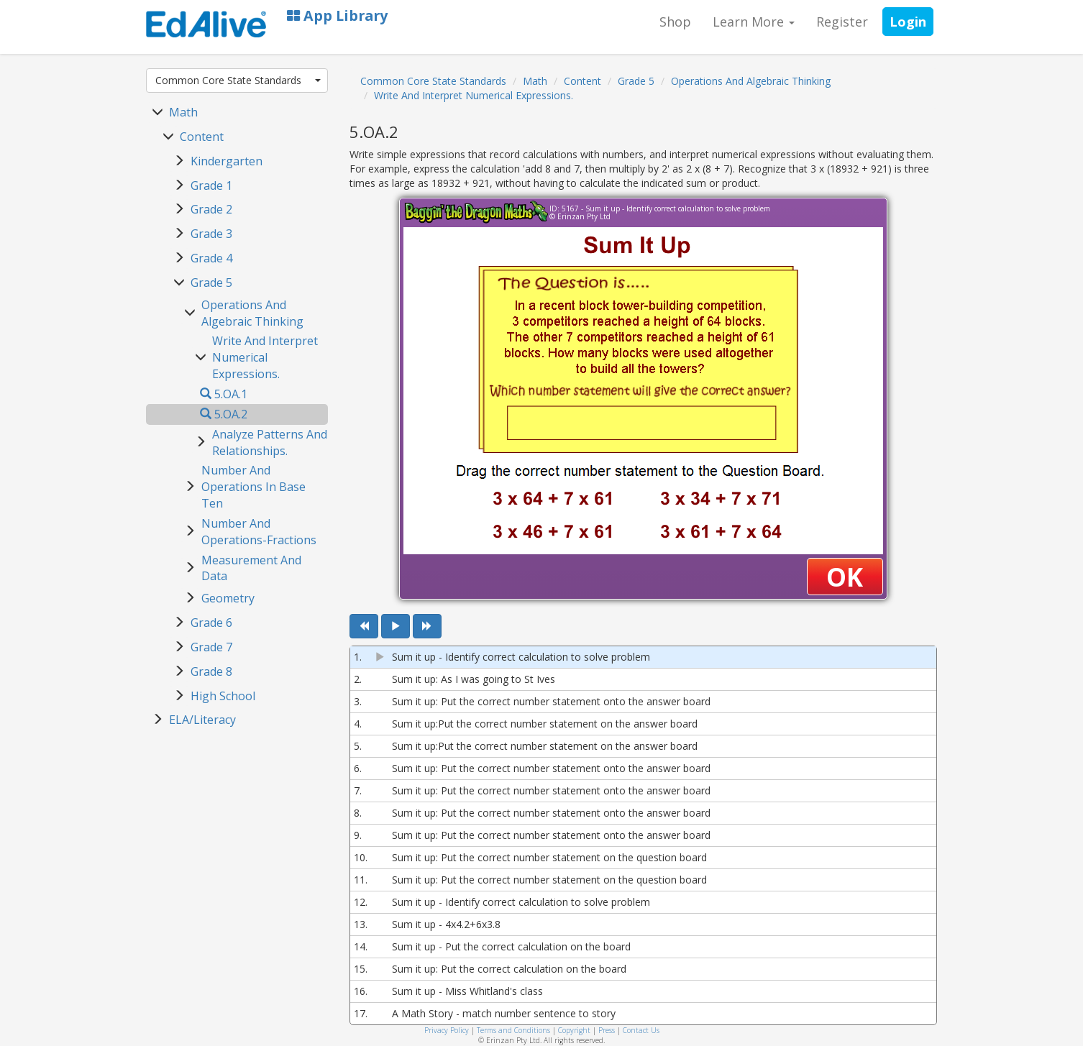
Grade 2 (211, 209)
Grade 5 (211, 282)
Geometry (228, 598)
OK (844, 577)
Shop (675, 21)
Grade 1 (211, 185)
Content (202, 136)
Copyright (574, 1030)
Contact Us (641, 1030)
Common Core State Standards (238, 80)
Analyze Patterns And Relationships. (269, 442)
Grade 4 (211, 258)
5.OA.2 (223, 414)
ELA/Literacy (202, 720)
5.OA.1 (223, 394)
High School (223, 696)
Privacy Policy (446, 1030)
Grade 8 (211, 671)
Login (908, 21)
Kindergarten (226, 161)
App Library (337, 15)
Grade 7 (211, 647)
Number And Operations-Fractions (258, 531)
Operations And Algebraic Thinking (252, 313)
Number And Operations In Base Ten (253, 486)
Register (842, 21)
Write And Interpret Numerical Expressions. (265, 357)
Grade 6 (211, 622)
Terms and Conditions (513, 1030)
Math (183, 112)
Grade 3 (211, 234)
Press (606, 1030)
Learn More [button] (754, 21)
